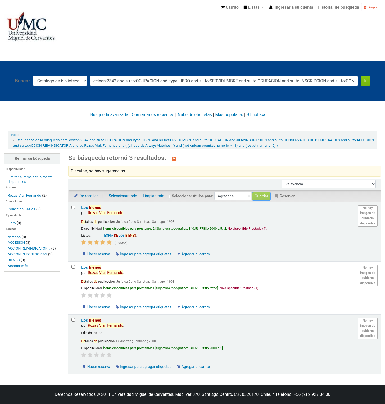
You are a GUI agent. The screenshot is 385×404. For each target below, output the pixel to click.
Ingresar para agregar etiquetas (143, 254)
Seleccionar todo (123, 196)
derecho (14, 237)
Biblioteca (256, 114)
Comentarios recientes (153, 114)
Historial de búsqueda (338, 7)
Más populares (229, 114)
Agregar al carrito (193, 254)
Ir (365, 80)
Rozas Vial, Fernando (24, 195)
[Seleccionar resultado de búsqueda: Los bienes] (73, 207)
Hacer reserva (95, 254)
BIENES (14, 260)
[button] (230, 7)
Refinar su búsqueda (32, 158)
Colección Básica (21, 209)
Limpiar (371, 7)
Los (91, 207)
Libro (12, 223)
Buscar (22, 80)
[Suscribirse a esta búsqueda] (174, 158)
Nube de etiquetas (195, 114)
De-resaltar (86, 196)
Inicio (15, 134)
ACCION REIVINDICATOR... (29, 248)
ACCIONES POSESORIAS (27, 254)
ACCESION (16, 242)
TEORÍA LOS (119, 235)
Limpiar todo (153, 196)
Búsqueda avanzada (109, 114)
